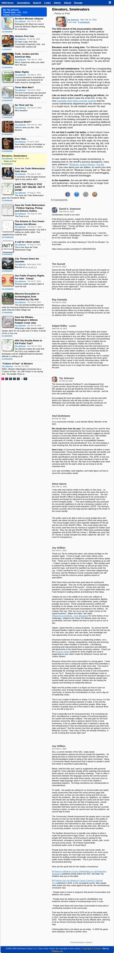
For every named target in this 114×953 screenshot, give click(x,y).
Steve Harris (59, 483)
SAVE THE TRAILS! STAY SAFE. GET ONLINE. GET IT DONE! (30, 187)
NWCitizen (8, 3)
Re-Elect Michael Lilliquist (29, 18)
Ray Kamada (59, 299)
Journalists (23, 3)
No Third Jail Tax (24, 105)
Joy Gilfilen (58, 547)
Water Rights (22, 72)
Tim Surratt (58, 264)
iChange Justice (62, 652)
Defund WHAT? (23, 122)
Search (37, 3)
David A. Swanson (70, 208)
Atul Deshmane (61, 415)
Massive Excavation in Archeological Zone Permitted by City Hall (27, 296)
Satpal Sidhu (59, 325)
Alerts (57, 3)
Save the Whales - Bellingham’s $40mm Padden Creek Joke (26, 320)
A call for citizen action (27, 242)
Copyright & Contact (91, 949)
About (67, 3)
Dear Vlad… (21, 139)
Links (47, 3)
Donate (78, 3)
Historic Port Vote (24, 36)
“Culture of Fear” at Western (17, 363)
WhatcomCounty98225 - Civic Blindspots (70, 616)
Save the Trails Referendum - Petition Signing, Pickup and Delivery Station (30, 208)
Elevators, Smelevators (14, 155)
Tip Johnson (20, 21)
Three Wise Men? (24, 87)
